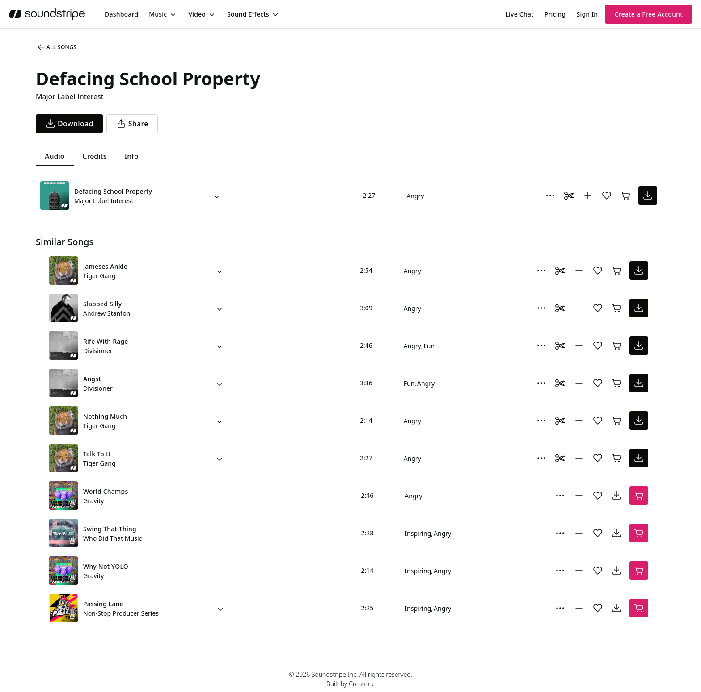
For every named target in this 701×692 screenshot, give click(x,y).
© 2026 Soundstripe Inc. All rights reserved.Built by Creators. (350, 679)
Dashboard (121, 14)
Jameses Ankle (105, 266)
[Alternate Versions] (217, 195)
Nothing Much (105, 416)
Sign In (587, 14)
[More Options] (550, 195)
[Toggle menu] (172, 14)
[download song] (69, 123)
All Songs (56, 47)
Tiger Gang (99, 275)
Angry (415, 196)
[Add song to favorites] (606, 195)
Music (158, 14)
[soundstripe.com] (47, 14)
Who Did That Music (112, 538)
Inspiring (418, 533)
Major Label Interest (69, 96)
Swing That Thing (109, 529)
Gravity (93, 500)
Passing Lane (103, 604)
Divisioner (98, 350)
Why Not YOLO (105, 566)
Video (197, 14)
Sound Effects (248, 14)
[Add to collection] (588, 195)
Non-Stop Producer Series (121, 613)
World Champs (105, 491)
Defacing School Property (113, 191)
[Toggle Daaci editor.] (569, 195)
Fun (429, 346)
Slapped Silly (102, 304)
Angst (92, 379)
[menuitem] (121, 14)
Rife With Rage (105, 341)
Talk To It (97, 454)
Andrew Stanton (106, 313)
